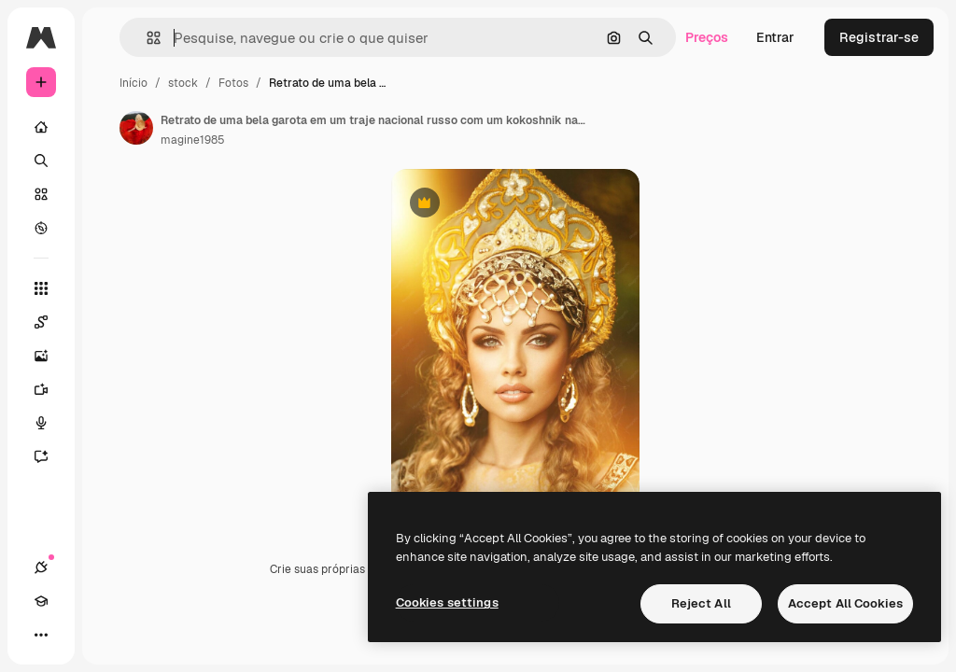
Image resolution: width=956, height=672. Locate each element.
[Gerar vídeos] (50, 389)
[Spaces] (50, 322)
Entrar (775, 37)
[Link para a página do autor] (136, 128)
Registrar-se (879, 37)
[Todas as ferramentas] (41, 288)
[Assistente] (50, 456)
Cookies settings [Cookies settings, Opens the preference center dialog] (447, 602)
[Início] (41, 127)
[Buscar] (41, 160)
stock (183, 83)
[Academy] (41, 601)
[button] (146, 38)
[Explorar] (41, 228)
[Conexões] (41, 567)
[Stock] (41, 194)
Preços (706, 37)
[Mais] (41, 635)
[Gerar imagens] (50, 356)
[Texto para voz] (50, 423)
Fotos (233, 83)
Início (134, 83)
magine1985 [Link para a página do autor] (193, 140)
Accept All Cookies (845, 603)
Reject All (701, 603)
